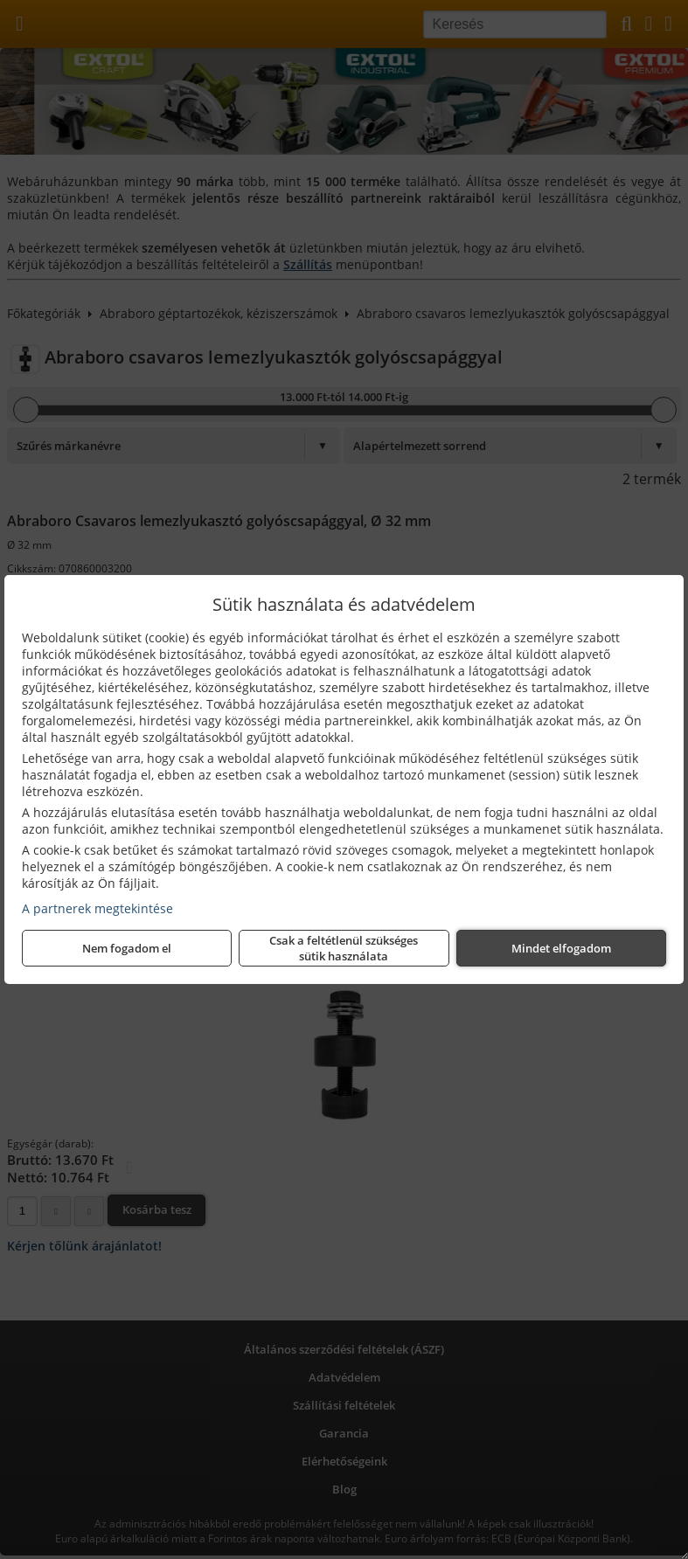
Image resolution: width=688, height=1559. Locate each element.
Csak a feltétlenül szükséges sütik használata (343, 948)
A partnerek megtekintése (97, 908)
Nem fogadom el (126, 948)
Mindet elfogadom (561, 948)
